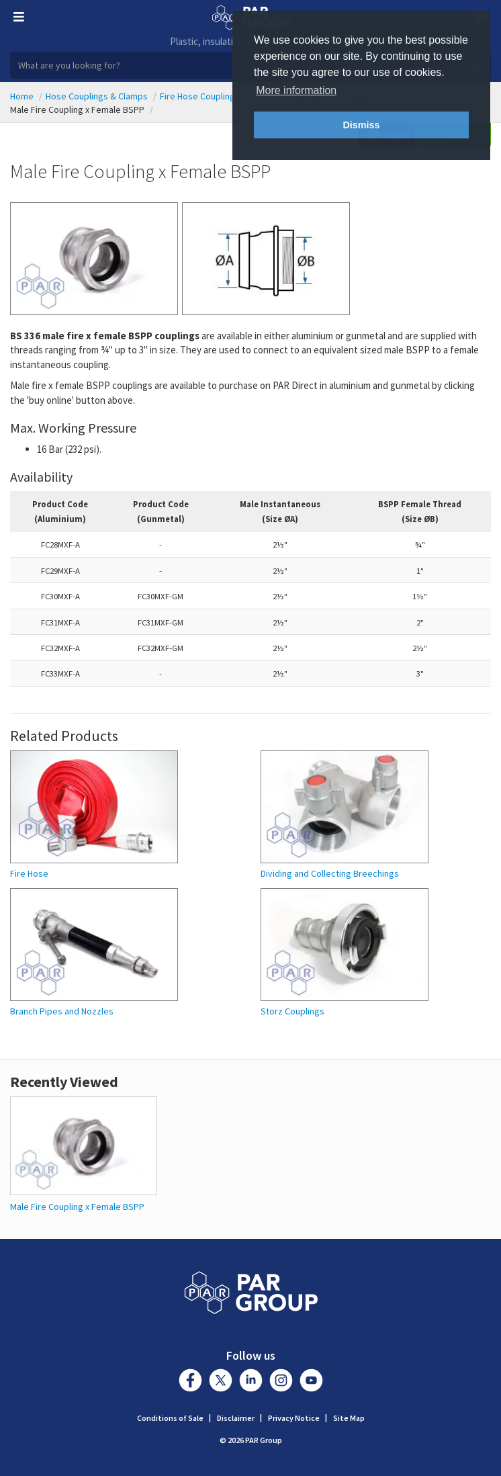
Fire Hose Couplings (200, 96)
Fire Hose (29, 874)
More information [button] (296, 90)
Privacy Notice (294, 1418)
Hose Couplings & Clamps (97, 96)
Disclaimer (236, 1418)
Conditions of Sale (170, 1418)
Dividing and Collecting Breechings (330, 874)
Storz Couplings (292, 1011)
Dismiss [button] (361, 125)
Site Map (349, 1418)
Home (22, 96)
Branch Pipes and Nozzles (61, 1011)
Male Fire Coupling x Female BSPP (77, 1207)
